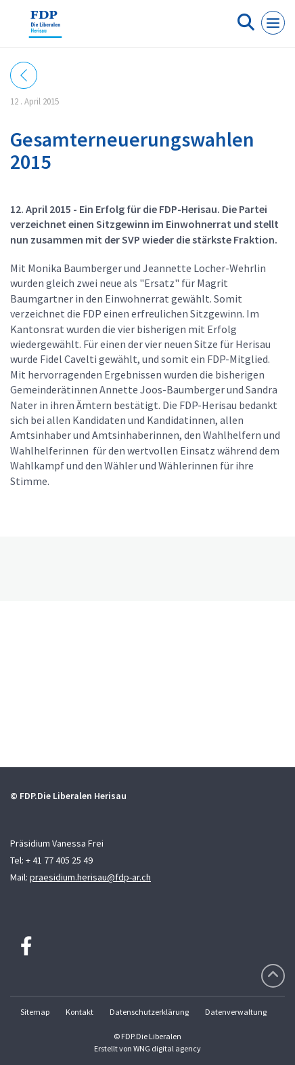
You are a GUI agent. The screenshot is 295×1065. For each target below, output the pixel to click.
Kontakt (79, 1012)
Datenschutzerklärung (149, 1012)
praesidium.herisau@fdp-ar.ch (90, 877)
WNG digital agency (167, 1048)
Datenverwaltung (236, 1012)
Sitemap (34, 1012)
